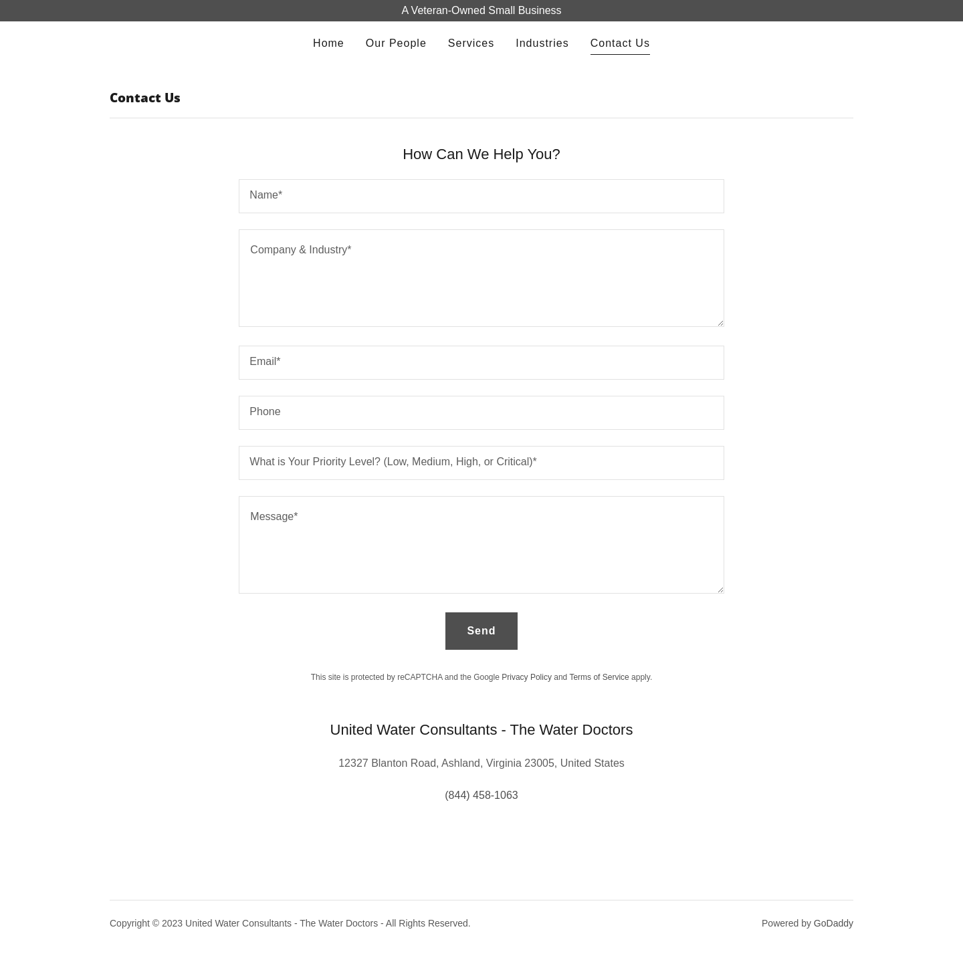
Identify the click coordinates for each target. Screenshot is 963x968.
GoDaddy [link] (833, 923)
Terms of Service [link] (599, 677)
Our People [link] (396, 43)
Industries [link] (542, 43)
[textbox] (481, 196)
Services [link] (471, 43)
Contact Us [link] (620, 43)
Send (481, 630)
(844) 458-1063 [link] (481, 795)
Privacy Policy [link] (527, 677)
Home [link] (328, 43)
